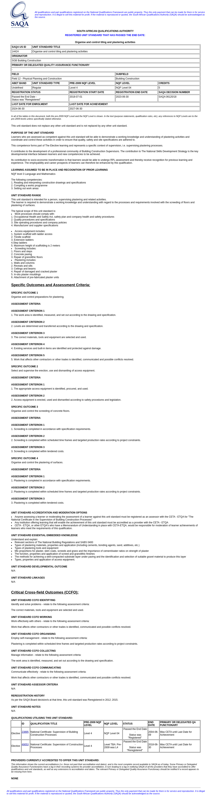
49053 (25, 744)
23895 (25, 731)
